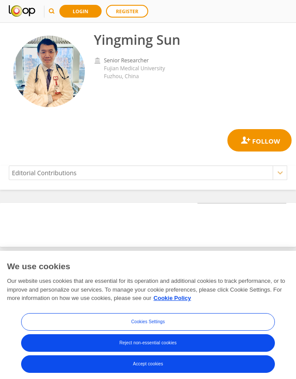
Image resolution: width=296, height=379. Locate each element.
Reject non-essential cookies (147, 349)
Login (80, 11)
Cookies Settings (148, 328)
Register (127, 11)
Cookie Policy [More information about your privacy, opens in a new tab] (172, 304)
